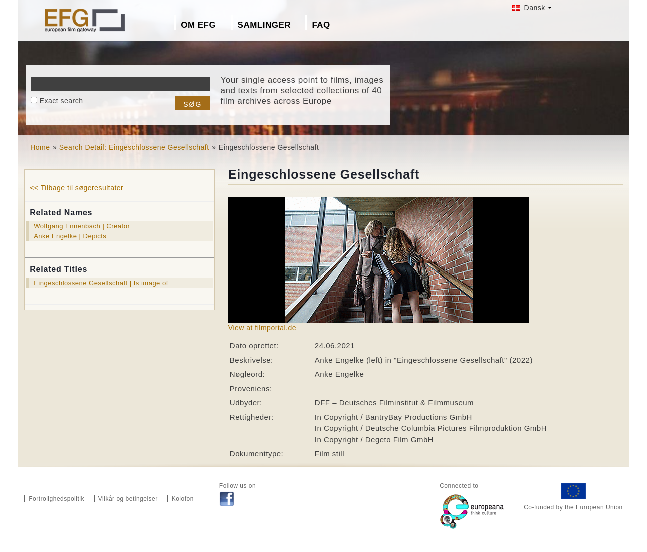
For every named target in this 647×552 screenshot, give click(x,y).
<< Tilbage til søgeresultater (76, 188)
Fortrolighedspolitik (56, 498)
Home (40, 147)
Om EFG (198, 25)
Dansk (528, 8)
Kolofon (183, 498)
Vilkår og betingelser (128, 498)
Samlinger (264, 25)
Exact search (61, 101)
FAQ (321, 25)
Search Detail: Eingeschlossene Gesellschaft (134, 147)
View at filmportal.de (262, 328)
